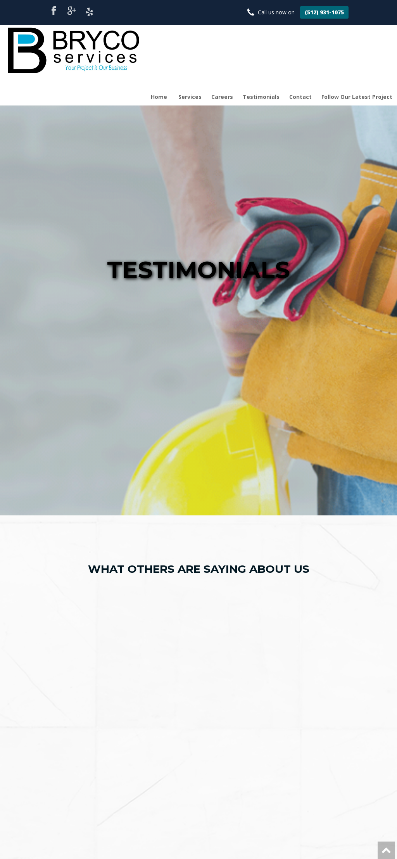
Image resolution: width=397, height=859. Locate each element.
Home (159, 96)
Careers (222, 96)
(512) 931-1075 (324, 12)
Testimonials (261, 96)
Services (190, 96)
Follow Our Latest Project (356, 96)
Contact (300, 96)
